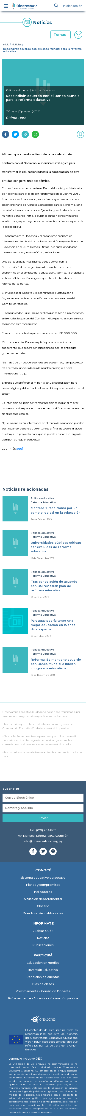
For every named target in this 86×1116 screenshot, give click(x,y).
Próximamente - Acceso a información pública (43, 998)
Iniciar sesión (72, 6)
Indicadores (43, 892)
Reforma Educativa (43, 502)
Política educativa (17, 90)
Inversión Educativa (43, 970)
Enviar (43, 818)
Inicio (6, 44)
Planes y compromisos (43, 884)
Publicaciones (43, 945)
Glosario (43, 906)
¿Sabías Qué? (43, 931)
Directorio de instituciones (43, 913)
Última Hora (16, 118)
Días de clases (43, 984)
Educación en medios (43, 962)
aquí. (19, 448)
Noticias (17, 44)
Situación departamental (43, 899)
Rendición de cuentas (43, 977)
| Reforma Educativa (42, 90)
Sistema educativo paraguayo (43, 877)
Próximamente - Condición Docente (43, 991)
